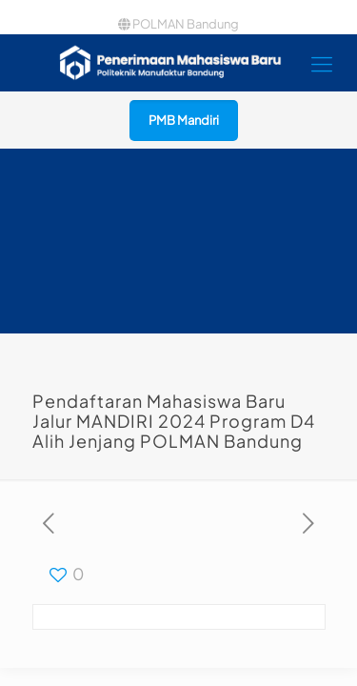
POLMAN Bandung (178, 23)
